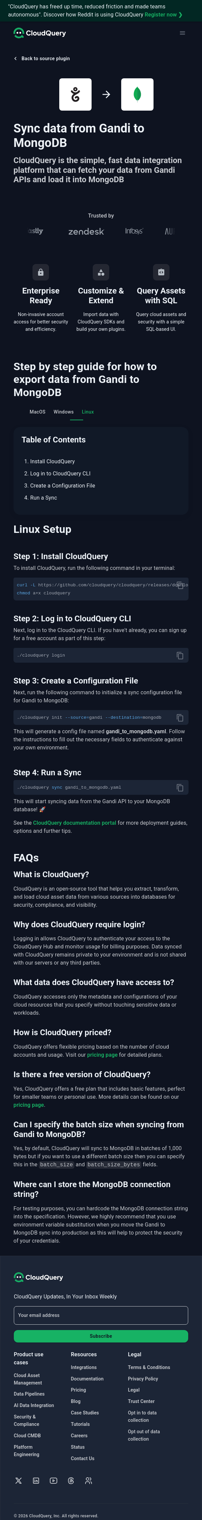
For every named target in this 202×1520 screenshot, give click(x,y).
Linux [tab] (88, 412)
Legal (134, 1382)
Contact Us (83, 1450)
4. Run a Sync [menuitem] (40, 498)
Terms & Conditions (149, 1359)
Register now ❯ (164, 14)
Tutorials (80, 1416)
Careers (79, 1427)
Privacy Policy (143, 1370)
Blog (76, 1393)
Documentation (87, 1370)
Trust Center (141, 1393)
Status (78, 1439)
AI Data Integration (34, 1397)
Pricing (78, 1382)
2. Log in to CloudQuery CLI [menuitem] (57, 473)
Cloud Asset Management (28, 1371)
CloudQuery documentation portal (74, 815)
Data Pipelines (29, 1386)
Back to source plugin (41, 58)
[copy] (180, 585)
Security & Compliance (26, 1412)
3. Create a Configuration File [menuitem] (59, 485)
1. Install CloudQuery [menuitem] (49, 461)
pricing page (102, 1047)
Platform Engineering (26, 1442)
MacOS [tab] (37, 414)
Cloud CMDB (27, 1427)
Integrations (84, 1359)
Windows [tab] (64, 412)
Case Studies (85, 1404)
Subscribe (101, 1328)
